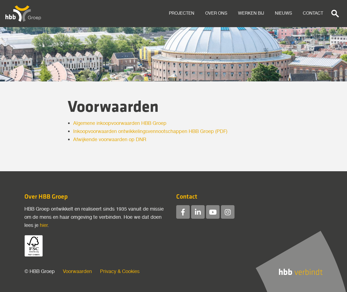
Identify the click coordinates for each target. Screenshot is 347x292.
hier (43, 225)
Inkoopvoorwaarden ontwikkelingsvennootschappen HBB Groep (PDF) (150, 131)
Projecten (181, 13)
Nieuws (283, 13)
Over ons (216, 13)
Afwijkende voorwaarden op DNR (109, 140)
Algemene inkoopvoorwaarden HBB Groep (119, 123)
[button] (335, 13)
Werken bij (251, 13)
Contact (313, 13)
